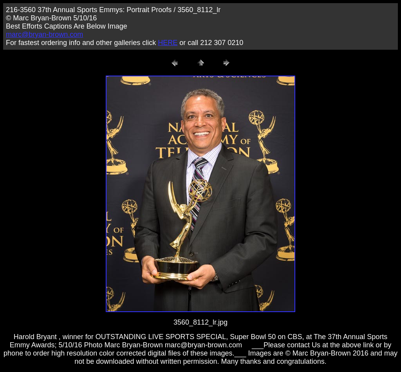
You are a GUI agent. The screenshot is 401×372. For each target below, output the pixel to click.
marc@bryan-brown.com (44, 34)
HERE (167, 43)
